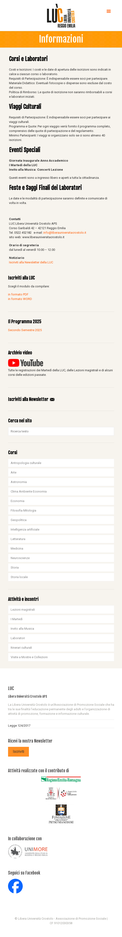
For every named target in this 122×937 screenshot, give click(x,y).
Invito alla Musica (22, 628)
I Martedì (17, 619)
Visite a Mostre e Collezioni (29, 657)
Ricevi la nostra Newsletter (30, 741)
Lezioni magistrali (23, 609)
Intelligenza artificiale (25, 529)
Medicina (17, 548)
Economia (17, 501)
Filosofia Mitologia (23, 510)
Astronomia (19, 482)
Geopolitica (19, 520)
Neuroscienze (20, 558)
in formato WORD (20, 299)
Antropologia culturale (26, 463)
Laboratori (18, 638)
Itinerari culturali (21, 647)
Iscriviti (18, 751)
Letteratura (18, 539)
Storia (15, 567)
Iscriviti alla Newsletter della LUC (31, 262)
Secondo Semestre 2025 (25, 330)
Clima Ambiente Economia (29, 491)
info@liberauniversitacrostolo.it (64, 232)
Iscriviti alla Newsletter (31, 399)
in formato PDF (18, 294)
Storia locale (19, 577)
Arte (13, 472)
